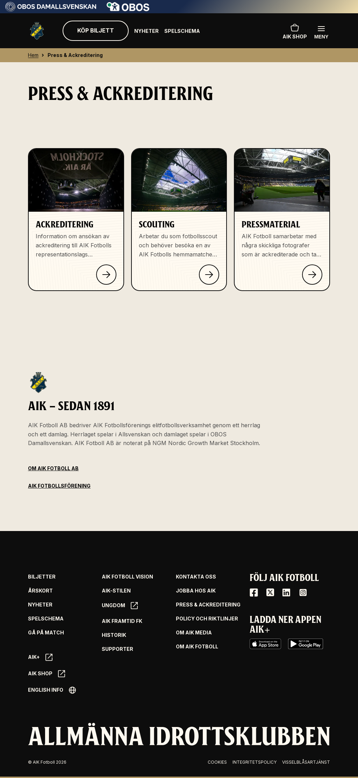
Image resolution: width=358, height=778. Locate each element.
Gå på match (46, 632)
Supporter (117, 649)
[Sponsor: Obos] (128, 9)
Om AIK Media (194, 632)
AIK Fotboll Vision (127, 577)
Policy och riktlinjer (207, 618)
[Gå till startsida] (37, 31)
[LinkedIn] (286, 592)
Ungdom (120, 605)
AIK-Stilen (116, 591)
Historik (114, 635)
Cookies (217, 762)
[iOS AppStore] (265, 644)
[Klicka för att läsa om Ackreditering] (106, 274)
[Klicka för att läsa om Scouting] (209, 274)
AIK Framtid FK (122, 621)
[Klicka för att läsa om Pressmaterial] (312, 274)
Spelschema (182, 31)
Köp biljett (95, 30)
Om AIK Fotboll (197, 646)
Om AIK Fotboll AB (53, 468)
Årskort (40, 591)
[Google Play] (305, 644)
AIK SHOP (294, 30)
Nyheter (146, 31)
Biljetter (42, 577)
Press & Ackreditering (208, 605)
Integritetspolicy (254, 762)
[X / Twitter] (270, 592)
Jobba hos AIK (196, 591)
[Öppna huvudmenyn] (321, 32)
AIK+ (40, 657)
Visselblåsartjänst (306, 762)
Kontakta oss (196, 577)
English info (52, 690)
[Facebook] (254, 592)
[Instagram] (303, 592)
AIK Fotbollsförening (59, 486)
